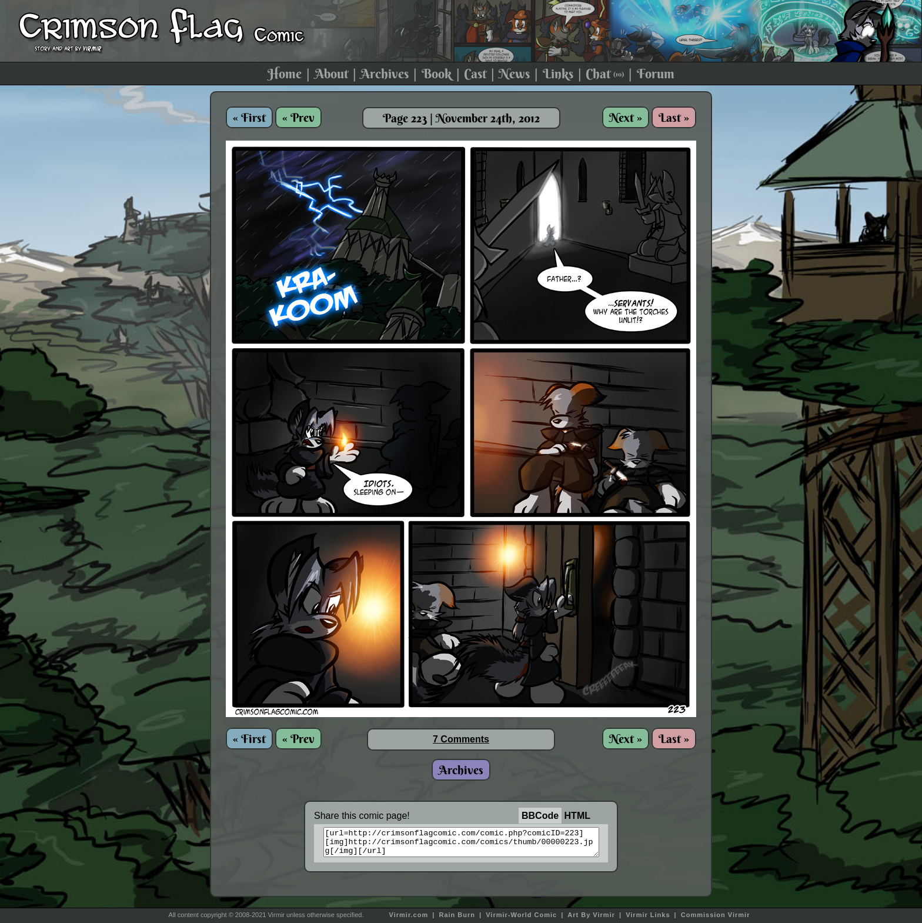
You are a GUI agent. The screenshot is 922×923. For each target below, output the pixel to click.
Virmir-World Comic (521, 914)
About (331, 73)
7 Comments (461, 739)
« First (249, 117)
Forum (655, 73)
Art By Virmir (591, 914)
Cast (475, 73)
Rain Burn (457, 914)
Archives (384, 73)
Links (558, 73)
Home (285, 73)
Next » (625, 117)
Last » (674, 117)
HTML (577, 816)
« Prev (298, 117)
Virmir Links (648, 914)
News (514, 73)
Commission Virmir (715, 914)
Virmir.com (409, 914)
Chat (605, 73)
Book (437, 73)
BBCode (540, 816)
